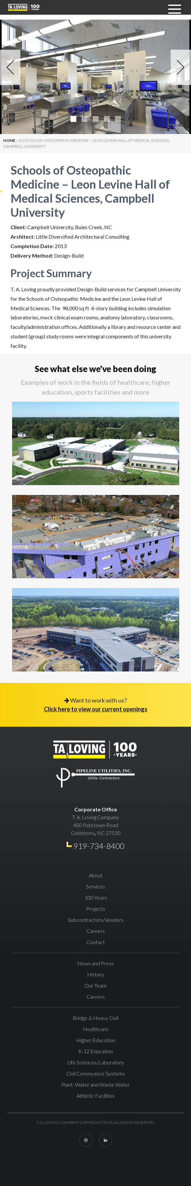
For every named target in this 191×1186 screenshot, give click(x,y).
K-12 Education (95, 1051)
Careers (95, 931)
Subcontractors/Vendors (96, 920)
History (95, 974)
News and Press (95, 963)
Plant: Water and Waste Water (95, 1084)
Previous (10, 67)
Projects (95, 909)
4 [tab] (107, 119)
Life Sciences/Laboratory (95, 1062)
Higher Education (95, 1040)
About (96, 875)
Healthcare (95, 1029)
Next (181, 67)
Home (9, 140)
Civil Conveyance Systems (95, 1073)
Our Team (95, 985)
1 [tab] (73, 119)
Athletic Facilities (96, 1096)
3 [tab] (96, 119)
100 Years (96, 897)
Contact (95, 942)
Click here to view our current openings (95, 709)
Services (95, 886)
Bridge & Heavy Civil (95, 1018)
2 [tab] (84, 119)
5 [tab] (118, 119)
